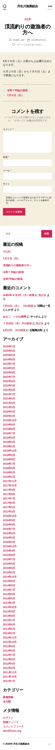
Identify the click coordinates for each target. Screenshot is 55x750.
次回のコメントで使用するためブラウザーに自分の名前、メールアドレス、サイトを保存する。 (28, 200)
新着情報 (8, 697)
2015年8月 (9, 555)
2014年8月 (9, 585)
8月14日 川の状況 (14, 330)
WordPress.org (12, 730)
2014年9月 (9, 581)
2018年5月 (9, 472)
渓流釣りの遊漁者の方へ (17, 265)
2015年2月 (9, 572)
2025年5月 (9, 355)
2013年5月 (9, 628)
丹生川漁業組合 (27, 6)
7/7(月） (7, 251)
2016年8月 (9, 524)
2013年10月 (10, 607)
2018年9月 (9, 455)
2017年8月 (9, 494)
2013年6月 (9, 624)
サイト (6, 184)
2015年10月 (10, 546)
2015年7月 (9, 559)
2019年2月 (9, 446)
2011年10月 (10, 676)
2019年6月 (9, 437)
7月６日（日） (11, 258)
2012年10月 (10, 641)
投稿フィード (10, 722)
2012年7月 (9, 655)
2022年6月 (9, 381)
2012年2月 (9, 668)
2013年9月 (9, 611)
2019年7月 (9, 433)
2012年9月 (9, 646)
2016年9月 (9, 520)
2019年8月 (9, 429)
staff (22, 40)
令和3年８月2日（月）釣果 (18, 295)
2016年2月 (9, 542)
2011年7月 (9, 681)
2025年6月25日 (38, 40)
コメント (8, 129)
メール (7, 170)
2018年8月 (9, 459)
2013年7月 (9, 620)
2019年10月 (10, 420)
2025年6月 (9, 350)
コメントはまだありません (30, 44)
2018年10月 (10, 450)
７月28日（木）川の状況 (17, 323)
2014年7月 (9, 589)
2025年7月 (9, 346)
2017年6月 (9, 502)
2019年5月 (9, 442)
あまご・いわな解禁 (14, 316)
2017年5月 (9, 507)
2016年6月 (9, 533)
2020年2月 (9, 416)
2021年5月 (9, 403)
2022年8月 (9, 372)
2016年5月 (9, 537)
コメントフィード (13, 726)
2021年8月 (9, 389)
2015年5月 (9, 568)
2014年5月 (9, 598)
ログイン (8, 717)
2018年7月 (9, 463)
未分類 (27, 19)
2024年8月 (9, 359)
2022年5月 (9, 385)
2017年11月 (10, 481)
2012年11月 (10, 637)
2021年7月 (9, 394)
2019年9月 (9, 424)
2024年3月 (9, 368)
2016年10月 (10, 515)
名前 (6, 157)
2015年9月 (9, 550)
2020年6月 (9, 411)
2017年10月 (10, 485)
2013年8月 (9, 615)
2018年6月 (9, 468)
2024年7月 (9, 363)
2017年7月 (9, 498)
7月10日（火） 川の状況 (18, 305)
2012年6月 (9, 659)
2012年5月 (9, 663)
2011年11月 (10, 672)
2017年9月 (9, 489)
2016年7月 (9, 529)
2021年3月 (9, 407)
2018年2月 (9, 476)
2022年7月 (9, 376)
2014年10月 (10, 576)
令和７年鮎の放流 (13, 272)
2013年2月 (9, 633)
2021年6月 (9, 398)
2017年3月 (9, 511)
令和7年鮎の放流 (13, 279)
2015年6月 (9, 563)
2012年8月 (9, 650)
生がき (42, 295)
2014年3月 (9, 602)
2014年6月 (9, 594)
